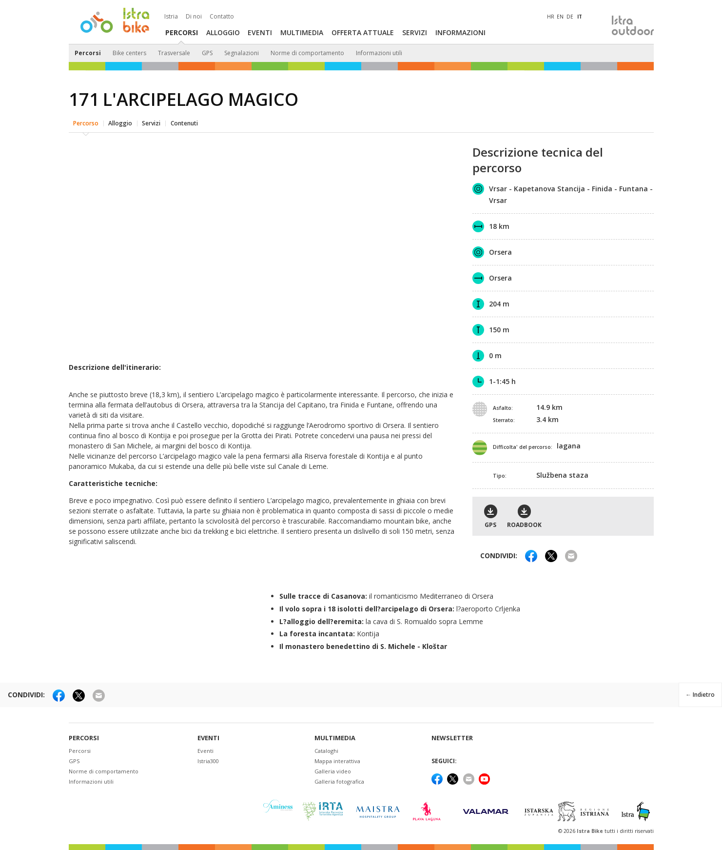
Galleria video (332, 769)
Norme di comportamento (307, 53)
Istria (171, 16)
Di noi (194, 16)
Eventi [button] (260, 32)
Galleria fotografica (339, 780)
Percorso (85, 119)
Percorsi (88, 53)
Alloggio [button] (223, 32)
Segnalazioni (241, 53)
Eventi (208, 736)
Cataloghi (326, 749)
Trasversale (174, 53)
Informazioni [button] (460, 32)
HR (550, 16)
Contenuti (184, 119)
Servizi (151, 119)
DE (569, 16)
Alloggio (120, 119)
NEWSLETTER (452, 736)
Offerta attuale (363, 32)
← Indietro (699, 692)
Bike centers (129, 53)
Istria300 (208, 759)
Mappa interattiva (337, 759)
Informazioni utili (379, 53)
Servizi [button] (414, 32)
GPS (207, 53)
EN (560, 16)
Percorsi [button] (181, 32)
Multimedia (334, 736)
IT (579, 16)
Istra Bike (591, 829)
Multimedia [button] (301, 32)
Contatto (222, 16)
